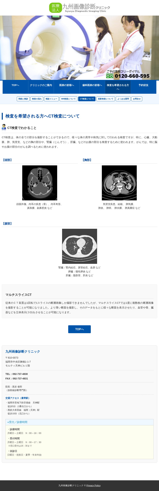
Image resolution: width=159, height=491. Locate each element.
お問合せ (137, 99)
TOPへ (15, 85)
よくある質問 (123, 99)
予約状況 (143, 85)
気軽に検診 (23, 99)
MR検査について (68, 99)
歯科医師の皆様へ (92, 85)
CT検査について (87, 99)
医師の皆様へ (66, 85)
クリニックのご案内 (41, 85)
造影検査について (105, 99)
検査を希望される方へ (118, 87)
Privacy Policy (93, 485)
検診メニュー (51, 99)
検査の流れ (37, 99)
